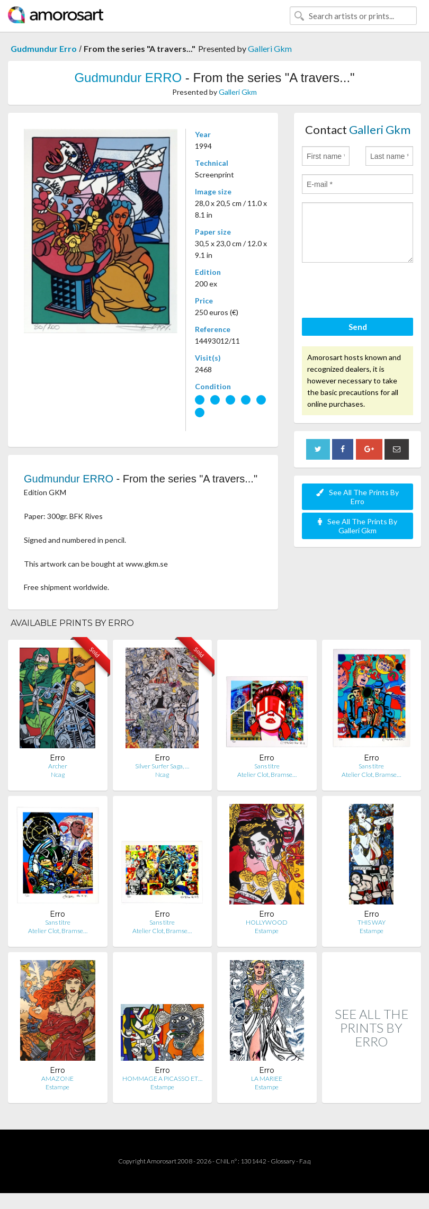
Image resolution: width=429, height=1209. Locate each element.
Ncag (58, 774)
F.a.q (305, 1161)
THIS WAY (372, 922)
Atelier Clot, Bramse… (267, 774)
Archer (57, 766)
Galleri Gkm (270, 48)
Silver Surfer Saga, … (162, 766)
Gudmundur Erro (44, 48)
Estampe (267, 931)
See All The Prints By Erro (357, 497)
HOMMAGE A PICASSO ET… (162, 1078)
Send (357, 327)
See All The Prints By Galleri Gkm (357, 526)
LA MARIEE (266, 1078)
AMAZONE (57, 1078)
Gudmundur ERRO (128, 77)
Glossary (283, 1161)
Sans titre (267, 766)
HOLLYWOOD (267, 922)
